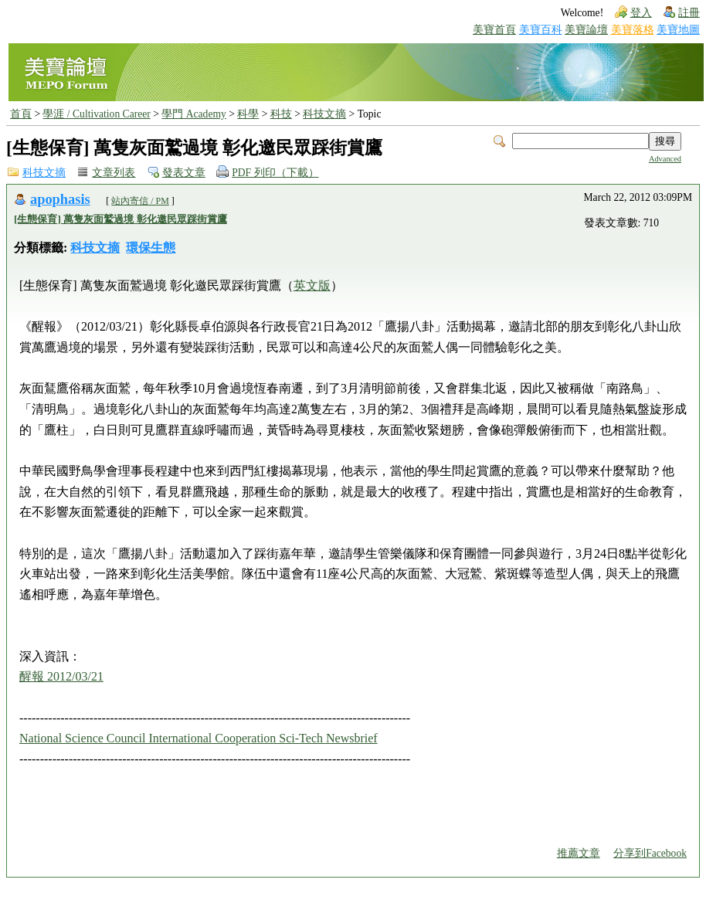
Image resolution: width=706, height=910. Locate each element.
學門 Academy (193, 114)
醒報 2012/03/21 (61, 676)
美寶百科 (540, 30)
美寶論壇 (586, 30)
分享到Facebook (650, 853)
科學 (248, 114)
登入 (641, 13)
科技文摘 (324, 114)
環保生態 (150, 247)
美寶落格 (632, 30)
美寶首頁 (494, 30)
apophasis (60, 199)
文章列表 (113, 172)
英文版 (312, 285)
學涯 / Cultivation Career (96, 114)
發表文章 (183, 172)
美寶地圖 (678, 30)
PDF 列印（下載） (275, 172)
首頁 (21, 114)
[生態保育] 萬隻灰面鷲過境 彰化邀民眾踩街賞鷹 (120, 219)
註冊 (689, 13)
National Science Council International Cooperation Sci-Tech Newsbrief (198, 738)
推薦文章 (578, 853)
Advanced (665, 158)
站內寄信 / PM (140, 200)
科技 (281, 114)
